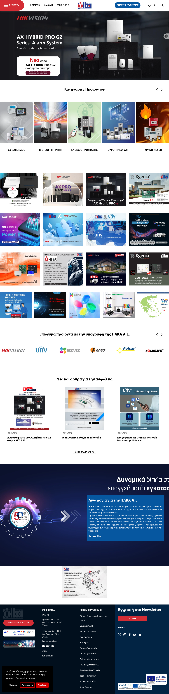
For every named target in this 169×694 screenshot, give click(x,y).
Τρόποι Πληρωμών (88, 676)
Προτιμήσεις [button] (27, 685)
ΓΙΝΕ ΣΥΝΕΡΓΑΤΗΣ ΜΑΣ (128, 5)
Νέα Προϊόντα (86, 637)
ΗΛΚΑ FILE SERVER (88, 632)
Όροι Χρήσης (86, 687)
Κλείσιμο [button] (13, 685)
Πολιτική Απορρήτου (89, 659)
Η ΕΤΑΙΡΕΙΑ (35, 5)
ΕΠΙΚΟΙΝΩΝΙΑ (63, 5)
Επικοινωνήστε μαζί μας (18, 623)
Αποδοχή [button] (42, 685)
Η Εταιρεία (84, 643)
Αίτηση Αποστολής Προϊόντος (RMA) (93, 618)
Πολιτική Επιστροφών (89, 665)
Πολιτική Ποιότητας (88, 654)
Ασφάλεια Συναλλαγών (90, 670)
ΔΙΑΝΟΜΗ (48, 5)
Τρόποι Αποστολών (88, 682)
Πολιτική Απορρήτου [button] (25, 678)
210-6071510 (48, 646)
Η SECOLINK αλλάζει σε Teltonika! (82, 437)
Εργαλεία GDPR (86, 626)
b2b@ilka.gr (47, 656)
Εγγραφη (133, 619)
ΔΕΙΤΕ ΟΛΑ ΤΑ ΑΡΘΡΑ (84, 452)
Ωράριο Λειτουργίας (89, 648)
